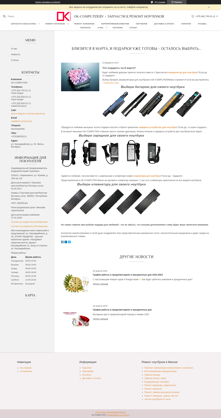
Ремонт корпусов (153, 389)
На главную (25, 368)
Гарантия (186, 24)
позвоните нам (111, 83)
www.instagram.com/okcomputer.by (28, 113)
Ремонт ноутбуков (55, 24)
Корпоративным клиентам (115, 24)
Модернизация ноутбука (156, 382)
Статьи (133, 28)
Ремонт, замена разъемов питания (161, 392)
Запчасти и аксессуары (23, 24)
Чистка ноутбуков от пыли (157, 399)
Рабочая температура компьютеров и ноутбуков (168, 368)
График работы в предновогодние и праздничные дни (122, 309)
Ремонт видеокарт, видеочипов (160, 385)
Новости (15, 54)
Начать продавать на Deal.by (47, 2)
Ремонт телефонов (84, 24)
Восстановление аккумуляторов (160, 371)
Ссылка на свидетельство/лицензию (29, 222)
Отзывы (202, 24)
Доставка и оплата (164, 24)
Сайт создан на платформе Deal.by (110, 412)
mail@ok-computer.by (21, 121)
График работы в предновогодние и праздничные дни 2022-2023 (128, 274)
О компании (26, 371)
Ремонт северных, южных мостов (161, 396)
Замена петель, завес (155, 378)
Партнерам (141, 24)
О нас (100, 28)
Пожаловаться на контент (118, 415)
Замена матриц (152, 375)
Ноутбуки (118, 28)
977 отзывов (160, 2)
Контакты (85, 28)
